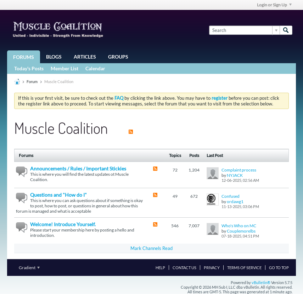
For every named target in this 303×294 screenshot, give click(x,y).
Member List (64, 68)
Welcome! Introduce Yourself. (63, 224)
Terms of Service (244, 267)
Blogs (54, 57)
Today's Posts (29, 68)
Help (160, 267)
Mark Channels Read (151, 248)
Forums (23, 57)
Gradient (29, 267)
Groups (118, 57)
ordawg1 (235, 201)
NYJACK (235, 175)
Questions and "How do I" (58, 195)
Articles (85, 57)
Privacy (212, 267)
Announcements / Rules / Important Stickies (78, 168)
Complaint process (238, 170)
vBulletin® (261, 282)
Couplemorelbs (241, 231)
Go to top (279, 267)
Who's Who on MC (238, 225)
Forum (32, 81)
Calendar (95, 68)
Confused (230, 196)
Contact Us (184, 267)
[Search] (244, 30)
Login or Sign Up (274, 4)
